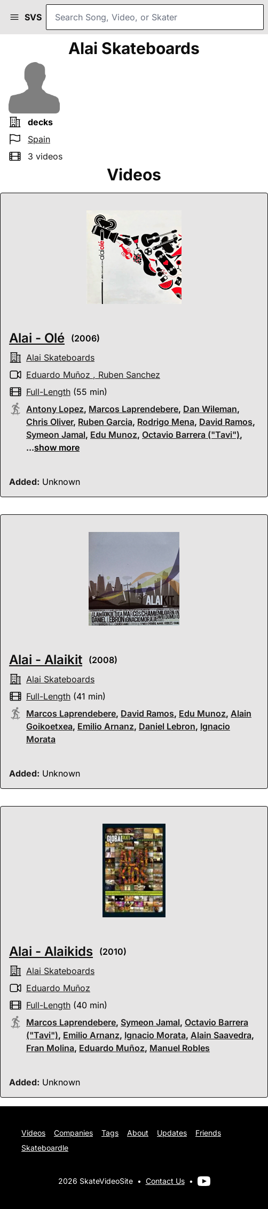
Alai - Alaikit (45, 659)
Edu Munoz (113, 434)
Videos (33, 1132)
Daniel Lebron (167, 726)
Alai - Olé (37, 338)
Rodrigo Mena (165, 421)
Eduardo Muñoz (58, 374)
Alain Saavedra (221, 1035)
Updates (172, 1132)
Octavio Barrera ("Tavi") (191, 434)
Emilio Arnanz (105, 726)
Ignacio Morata (155, 1035)
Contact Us (165, 1180)
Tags (110, 1132)
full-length (48, 391)
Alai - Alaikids (51, 951)
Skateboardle (44, 1147)
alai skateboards (60, 357)
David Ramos (226, 421)
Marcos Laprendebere (133, 409)
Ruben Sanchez (129, 374)
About (137, 1132)
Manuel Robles (179, 1048)
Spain (39, 139)
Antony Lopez (55, 409)
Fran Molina (50, 1048)
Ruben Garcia (105, 421)
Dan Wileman (210, 409)
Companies (73, 1132)
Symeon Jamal (55, 434)
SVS (33, 17)
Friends (208, 1132)
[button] (14, 17)
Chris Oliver (49, 421)
